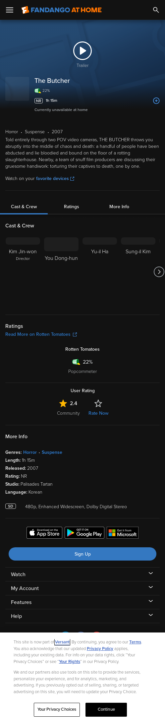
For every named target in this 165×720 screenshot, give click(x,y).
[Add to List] (156, 100)
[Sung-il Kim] (138, 272)
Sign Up (83, 554)
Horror (30, 452)
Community (68, 413)
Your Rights (69, 661)
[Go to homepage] (61, 10)
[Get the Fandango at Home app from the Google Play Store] (84, 533)
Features (21, 602)
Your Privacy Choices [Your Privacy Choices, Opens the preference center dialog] (57, 709)
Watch (18, 574)
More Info (119, 207)
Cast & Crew (24, 207)
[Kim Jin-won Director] (22, 272)
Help (16, 616)
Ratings (71, 207)
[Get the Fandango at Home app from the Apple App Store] (44, 533)
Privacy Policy (100, 648)
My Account (25, 588)
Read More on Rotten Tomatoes (41, 334)
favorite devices (55, 178)
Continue (106, 709)
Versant (62, 642)
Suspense (52, 452)
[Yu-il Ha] (99, 272)
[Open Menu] (9, 10)
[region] (82, 676)
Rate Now (98, 413)
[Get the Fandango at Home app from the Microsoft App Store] (122, 533)
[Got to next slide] (159, 272)
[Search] (156, 10)
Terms (135, 642)
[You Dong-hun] (61, 272)
